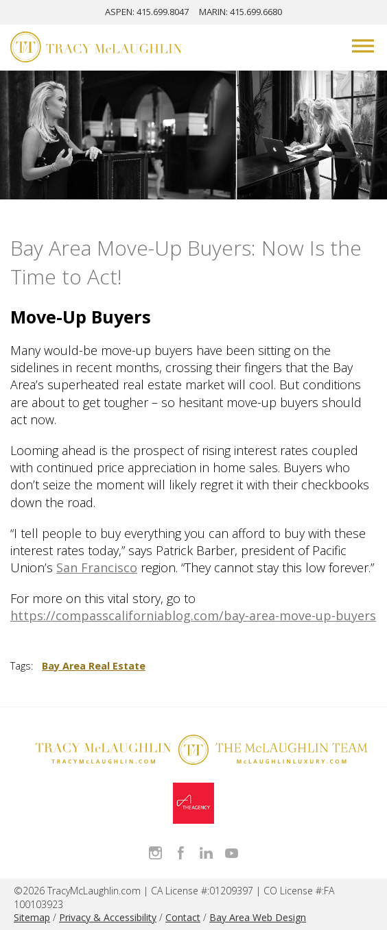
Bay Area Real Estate (93, 665)
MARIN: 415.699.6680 (240, 11)
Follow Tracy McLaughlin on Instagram (155, 852)
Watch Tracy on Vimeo (231, 852)
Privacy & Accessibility (107, 917)
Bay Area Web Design (257, 917)
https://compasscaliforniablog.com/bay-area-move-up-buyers (193, 615)
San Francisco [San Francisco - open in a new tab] (96, 567)
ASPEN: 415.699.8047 (147, 11)
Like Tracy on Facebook (180, 852)
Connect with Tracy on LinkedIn (206, 852)
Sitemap (32, 917)
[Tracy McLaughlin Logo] (96, 49)
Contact (182, 917)
